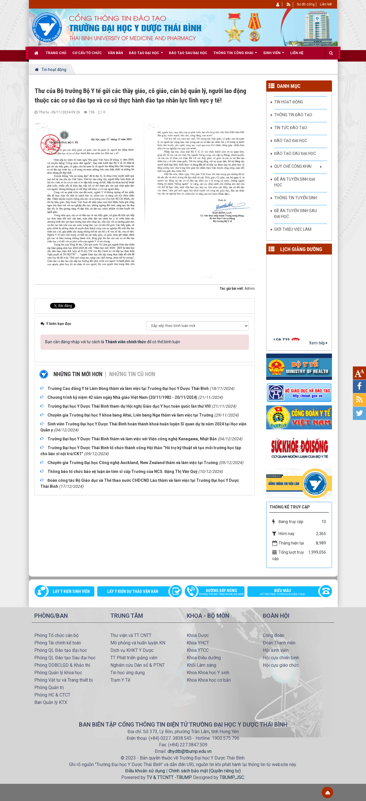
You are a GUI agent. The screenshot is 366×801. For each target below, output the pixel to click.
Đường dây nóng (217, 592)
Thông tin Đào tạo (293, 115)
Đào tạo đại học (290, 140)
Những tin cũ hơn (132, 374)
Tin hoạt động (288, 102)
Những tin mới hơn (77, 374)
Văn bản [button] (115, 53)
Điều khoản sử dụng (145, 771)
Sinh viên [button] (273, 55)
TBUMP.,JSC (232, 777)
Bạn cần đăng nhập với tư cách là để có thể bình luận (112, 342)
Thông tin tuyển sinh (295, 198)
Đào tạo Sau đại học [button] (188, 53)
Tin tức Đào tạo (290, 127)
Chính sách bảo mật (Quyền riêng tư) (205, 771)
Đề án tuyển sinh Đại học (294, 182)
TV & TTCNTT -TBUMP (169, 777)
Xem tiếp (318, 343)
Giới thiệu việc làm (292, 229)
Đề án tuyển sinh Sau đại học (295, 213)
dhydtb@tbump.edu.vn (190, 751)
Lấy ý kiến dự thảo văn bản (132, 591)
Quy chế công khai (292, 166)
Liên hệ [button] (296, 53)
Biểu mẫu (286, 592)
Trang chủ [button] (56, 53)
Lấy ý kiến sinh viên (71, 591)
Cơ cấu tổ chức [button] (87, 53)
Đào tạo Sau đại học (295, 153)
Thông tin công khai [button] (235, 55)
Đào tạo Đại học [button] (146, 55)
